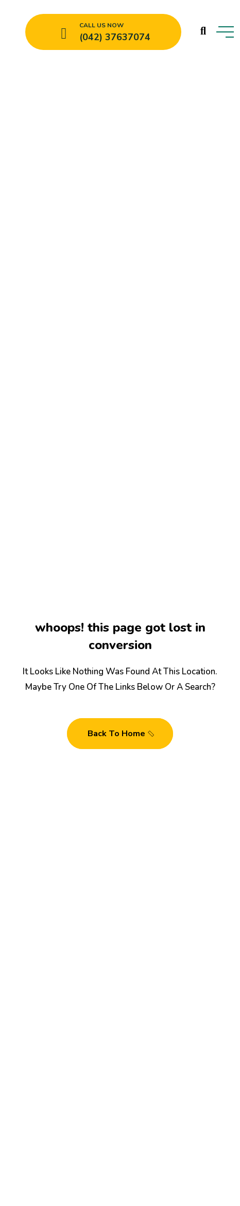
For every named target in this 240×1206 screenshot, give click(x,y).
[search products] (203, 31)
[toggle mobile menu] (225, 32)
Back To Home (122, 733)
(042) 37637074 (114, 37)
